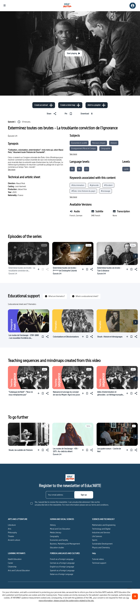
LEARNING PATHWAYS (16, 553)
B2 (72, 169)
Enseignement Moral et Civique (83, 148)
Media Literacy (55, 532)
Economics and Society (59, 540)
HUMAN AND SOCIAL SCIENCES (62, 519)
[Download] (87, 113)
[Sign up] (83, 495)
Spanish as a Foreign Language (62, 570)
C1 (86, 169)
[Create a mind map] (70, 105)
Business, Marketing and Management (65, 543)
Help (94, 553)
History (53, 525)
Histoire (114, 142)
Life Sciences (97, 536)
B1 (79, 169)
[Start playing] (73, 53)
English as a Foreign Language (62, 566)
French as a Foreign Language (62, 559)
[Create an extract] (43, 105)
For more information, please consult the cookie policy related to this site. (84, 599)
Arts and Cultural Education (19, 570)
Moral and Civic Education (60, 528)
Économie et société (79, 142)
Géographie (105, 148)
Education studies (57, 547)
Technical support (99, 563)
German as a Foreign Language (62, 563)
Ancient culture (14, 540)
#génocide (94, 185)
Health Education (15, 559)
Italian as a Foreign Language (61, 574)
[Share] (52, 113)
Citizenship (12, 566)
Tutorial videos (98, 559)
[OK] (135, 596)
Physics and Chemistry (101, 547)
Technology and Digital (101, 528)
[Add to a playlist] (97, 105)
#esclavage (105, 191)
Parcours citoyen (98, 142)
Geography (54, 536)
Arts (9, 528)
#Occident (108, 185)
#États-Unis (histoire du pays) (83, 191)
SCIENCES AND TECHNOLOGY (103, 519)
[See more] (11, 169)
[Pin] (69, 113)
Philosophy (12, 532)
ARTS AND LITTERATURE (17, 519)
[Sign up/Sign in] (132, 6)
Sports (94, 540)
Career (10, 563)
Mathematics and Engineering (103, 525)
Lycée (126, 169)
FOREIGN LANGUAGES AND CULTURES (65, 553)
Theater (11, 536)
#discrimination (77, 185)
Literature (12, 525)
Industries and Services (101, 532)
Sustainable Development (102, 543)
